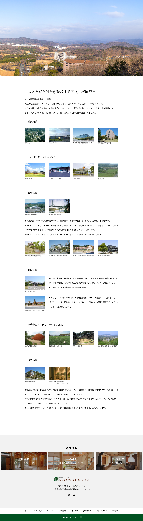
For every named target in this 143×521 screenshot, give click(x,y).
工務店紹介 (74, 511)
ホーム (27, 511)
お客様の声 (87, 511)
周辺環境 (62, 511)
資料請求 (115, 511)
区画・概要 (38, 511)
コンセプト (51, 511)
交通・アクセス (101, 511)
